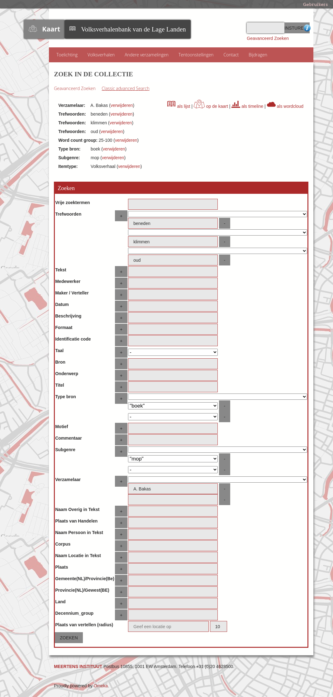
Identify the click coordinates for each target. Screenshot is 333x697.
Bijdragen (258, 55)
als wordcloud (285, 106)
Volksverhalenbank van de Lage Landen (133, 29)
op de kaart (211, 106)
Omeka (101, 685)
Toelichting (67, 55)
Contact (231, 55)
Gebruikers (315, 4)
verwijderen (122, 105)
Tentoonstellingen (196, 55)
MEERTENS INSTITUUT (78, 666)
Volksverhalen (101, 55)
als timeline (247, 106)
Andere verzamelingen (147, 55)
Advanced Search (306, 27)
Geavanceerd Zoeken (268, 38)
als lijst (178, 106)
